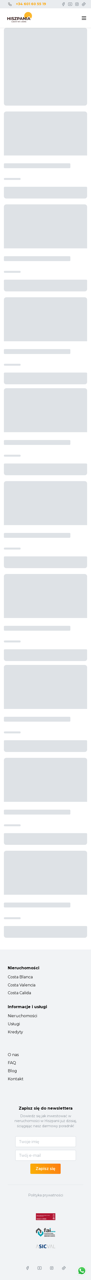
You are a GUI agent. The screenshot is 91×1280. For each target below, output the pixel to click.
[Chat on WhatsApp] (81, 1270)
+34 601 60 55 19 (31, 4)
